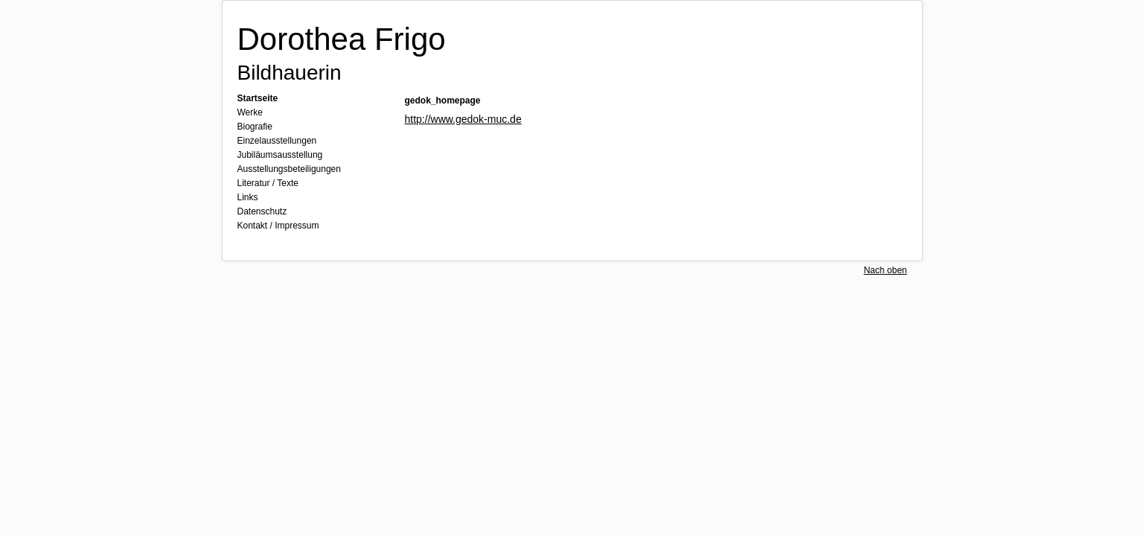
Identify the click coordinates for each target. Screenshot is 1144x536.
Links (247, 197)
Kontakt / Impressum (278, 225)
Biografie (254, 126)
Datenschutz (262, 211)
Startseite (257, 98)
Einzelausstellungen (277, 140)
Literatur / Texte (268, 183)
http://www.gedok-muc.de (463, 119)
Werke (250, 112)
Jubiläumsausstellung (280, 155)
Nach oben (885, 270)
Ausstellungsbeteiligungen (289, 169)
